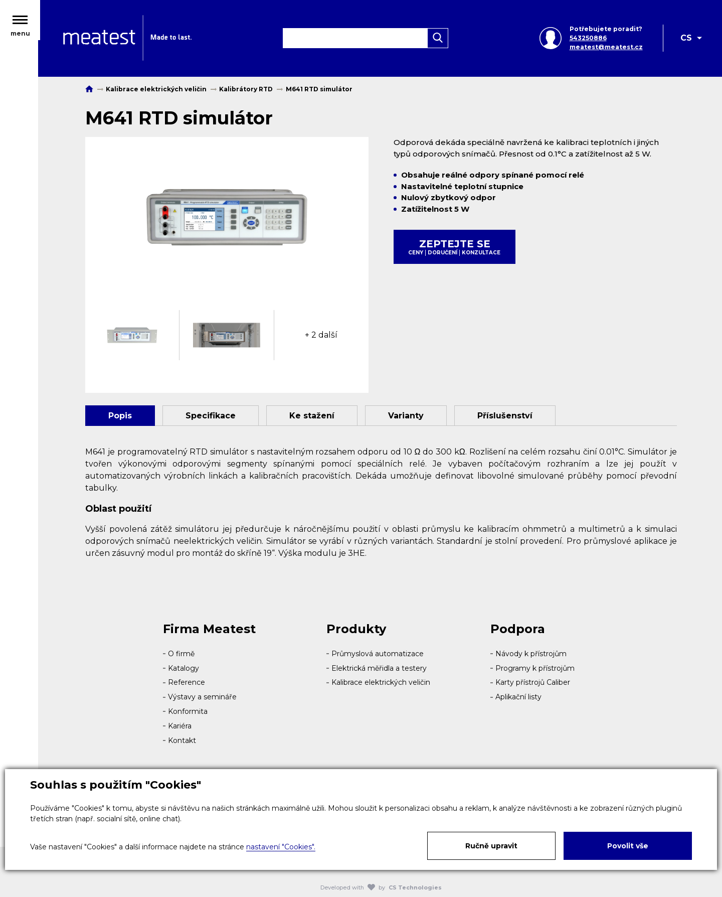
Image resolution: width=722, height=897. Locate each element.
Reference (186, 682)
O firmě (181, 653)
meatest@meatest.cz (605, 48)
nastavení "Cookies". (280, 846)
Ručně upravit (491, 845)
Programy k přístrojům (535, 668)
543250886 (587, 39)
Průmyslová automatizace (377, 653)
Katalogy (183, 668)
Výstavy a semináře (202, 696)
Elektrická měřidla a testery (379, 668)
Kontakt (182, 740)
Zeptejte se (454, 247)
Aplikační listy (518, 696)
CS (686, 39)
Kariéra (180, 725)
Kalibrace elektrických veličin (380, 682)
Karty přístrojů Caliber (532, 682)
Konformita (188, 711)
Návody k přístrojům (531, 653)
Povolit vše (627, 845)
